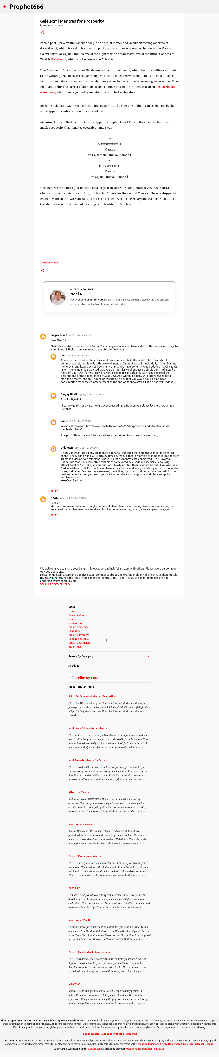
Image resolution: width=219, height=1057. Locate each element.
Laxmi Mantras (50, 262)
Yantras (73, 619)
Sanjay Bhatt (58, 335)
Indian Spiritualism (79, 642)
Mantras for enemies (80, 824)
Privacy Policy (133, 1049)
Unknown (67, 447)
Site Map (159, 1049)
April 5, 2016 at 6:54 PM (74, 498)
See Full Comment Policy (55, 583)
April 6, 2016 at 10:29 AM (78, 421)
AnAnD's (56, 497)
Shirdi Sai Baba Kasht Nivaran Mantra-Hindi (92, 696)
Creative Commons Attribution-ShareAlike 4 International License (175, 1044)
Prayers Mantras (78, 615)
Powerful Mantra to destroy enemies (89, 952)
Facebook (106, 1034)
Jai (63, 355)
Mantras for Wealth (79, 920)
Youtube (119, 1034)
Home (72, 611)
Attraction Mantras (79, 792)
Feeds (85, 1034)
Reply (54, 490)
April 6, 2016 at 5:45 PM (85, 448)
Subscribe (131, 1034)
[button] (42, 32)
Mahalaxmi (58, 59)
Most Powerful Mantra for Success (87, 760)
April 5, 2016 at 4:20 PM (80, 335)
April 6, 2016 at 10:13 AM (91, 394)
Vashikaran (75, 623)
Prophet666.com (93, 300)
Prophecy (74, 630)
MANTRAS (74, 984)
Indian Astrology (78, 634)
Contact (147, 1049)
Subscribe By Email (84, 678)
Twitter (95, 1034)
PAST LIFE (74, 888)
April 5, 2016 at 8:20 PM (77, 355)
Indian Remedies (78, 627)
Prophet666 (26, 6)
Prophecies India (78, 638)
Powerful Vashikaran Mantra (84, 856)
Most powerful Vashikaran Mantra (87, 728)
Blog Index (74, 646)
